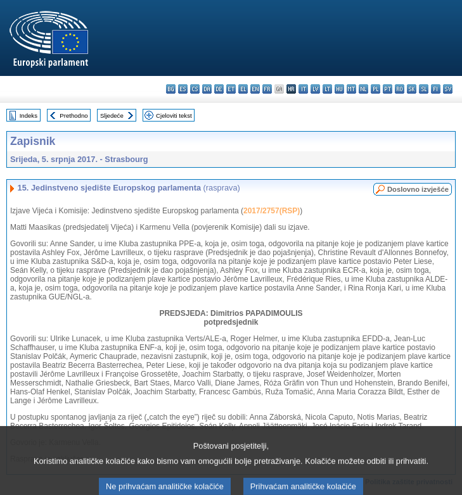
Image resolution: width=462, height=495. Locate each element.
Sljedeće (112, 115)
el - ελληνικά (243, 89)
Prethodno (73, 115)
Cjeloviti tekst (174, 115)
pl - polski (375, 89)
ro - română (399, 89)
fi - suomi (435, 89)
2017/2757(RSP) (271, 210)
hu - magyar (339, 89)
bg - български (171, 89)
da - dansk (207, 89)
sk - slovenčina (411, 89)
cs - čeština (195, 89)
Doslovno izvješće (418, 189)
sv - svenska (447, 89)
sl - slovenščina (423, 89)
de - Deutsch (219, 89)
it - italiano (303, 89)
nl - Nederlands (363, 89)
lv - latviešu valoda (315, 89)
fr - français (267, 89)
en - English (255, 89)
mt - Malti (351, 89)
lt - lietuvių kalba (327, 89)
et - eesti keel (231, 89)
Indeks (28, 115)
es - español (183, 89)
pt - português (387, 89)
